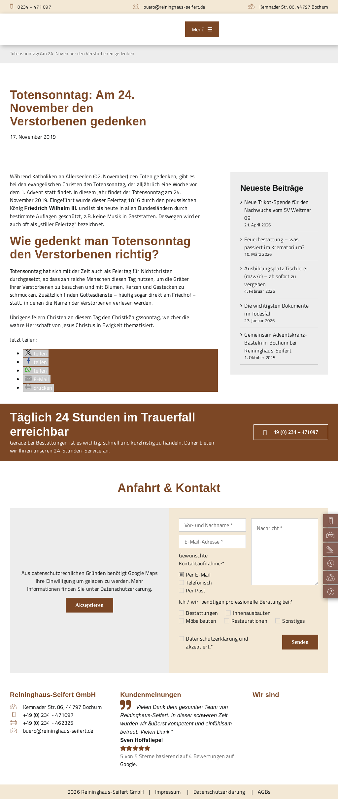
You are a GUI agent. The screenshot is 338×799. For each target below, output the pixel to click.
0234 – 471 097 (30, 6)
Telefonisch (199, 582)
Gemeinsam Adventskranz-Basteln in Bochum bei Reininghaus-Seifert (275, 342)
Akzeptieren (89, 605)
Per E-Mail (198, 575)
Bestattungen (202, 613)
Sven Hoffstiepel (141, 740)
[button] (36, 353)
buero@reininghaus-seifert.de (169, 6)
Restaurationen (249, 621)
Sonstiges (293, 621)
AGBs (264, 792)
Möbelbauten (201, 621)
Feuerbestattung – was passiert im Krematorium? (274, 243)
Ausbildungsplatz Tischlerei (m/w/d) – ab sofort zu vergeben (275, 276)
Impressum (168, 792)
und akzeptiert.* (217, 642)
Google (128, 764)
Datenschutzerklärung (212, 639)
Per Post (195, 590)
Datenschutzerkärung (125, 589)
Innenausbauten (252, 613)
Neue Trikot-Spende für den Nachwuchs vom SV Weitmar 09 (277, 210)
